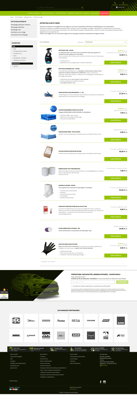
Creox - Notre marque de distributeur (50, 375)
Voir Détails (116, 68)
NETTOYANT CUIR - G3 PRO (66, 55)
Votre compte (73, 359)
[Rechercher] (67, 12)
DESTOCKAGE (104, 18)
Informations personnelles (77, 361)
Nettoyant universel (19, 65)
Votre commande (45, 368)
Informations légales (16, 361)
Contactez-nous (14, 370)
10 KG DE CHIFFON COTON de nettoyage (70, 156)
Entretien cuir (18, 58)
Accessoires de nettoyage (19, 40)
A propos (12, 366)
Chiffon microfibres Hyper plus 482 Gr (71, 115)
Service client (44, 364)
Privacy (72, 394)
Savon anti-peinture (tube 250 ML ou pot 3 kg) (73, 211)
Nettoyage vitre (16, 34)
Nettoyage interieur (18, 26)
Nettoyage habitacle (17, 32)
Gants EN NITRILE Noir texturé (68, 249)
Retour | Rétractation (46, 366)
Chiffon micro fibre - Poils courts (69, 137)
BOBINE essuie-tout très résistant (69, 173)
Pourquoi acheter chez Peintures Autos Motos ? (53, 373)
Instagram (104, 387)
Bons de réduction (75, 368)
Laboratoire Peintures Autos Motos (50, 377)
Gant (15, 60)
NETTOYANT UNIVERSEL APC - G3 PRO (69, 73)
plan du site (13, 373)
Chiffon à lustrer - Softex (67, 190)
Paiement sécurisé (45, 370)
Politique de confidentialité (18, 368)
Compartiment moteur (20, 56)
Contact (115, 3)
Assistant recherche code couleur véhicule (52, 379)
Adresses (72, 366)
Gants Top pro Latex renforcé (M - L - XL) (71, 97)
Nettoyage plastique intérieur (20, 29)
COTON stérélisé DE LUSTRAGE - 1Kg (69, 233)
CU (76, 394)
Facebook (100, 387)
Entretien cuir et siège (18, 37)
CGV (11, 364)
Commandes (73, 364)
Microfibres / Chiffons (20, 63)
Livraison (42, 361)
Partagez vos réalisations (47, 382)
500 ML (16, 71)
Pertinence (106, 47)
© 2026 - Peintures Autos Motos (68, 397)
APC (15, 54)
